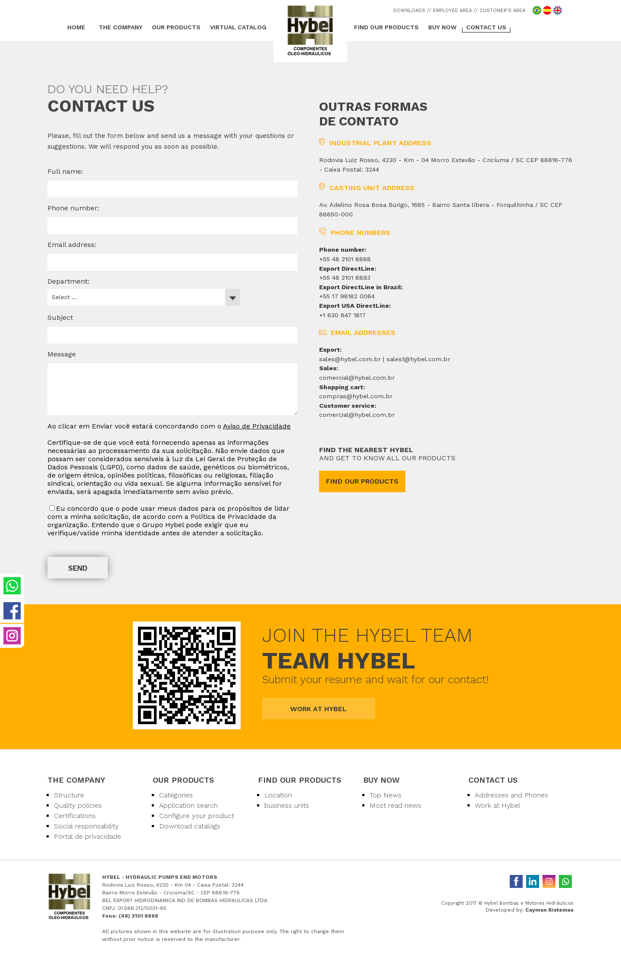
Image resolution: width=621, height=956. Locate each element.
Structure (69, 795)
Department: (68, 281)
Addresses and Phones (511, 795)
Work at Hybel (497, 805)
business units (286, 805)
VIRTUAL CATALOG (238, 27)
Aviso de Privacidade (257, 426)
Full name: (65, 171)
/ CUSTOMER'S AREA (500, 10)
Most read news (395, 805)
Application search (188, 805)
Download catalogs (189, 826)
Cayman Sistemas (549, 910)
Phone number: (73, 208)
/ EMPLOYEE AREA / (452, 10)
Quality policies (78, 805)
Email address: (71, 245)
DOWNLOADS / (411, 10)
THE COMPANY (120, 27)
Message (61, 354)
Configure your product (196, 816)
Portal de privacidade (87, 836)
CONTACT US (486, 27)
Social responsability (86, 826)
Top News (385, 795)
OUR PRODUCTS (176, 27)
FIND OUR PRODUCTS (386, 27)
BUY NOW (442, 27)
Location (278, 795)
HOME (76, 27)
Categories (176, 795)
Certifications (75, 816)
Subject (60, 317)
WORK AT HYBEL (318, 709)
